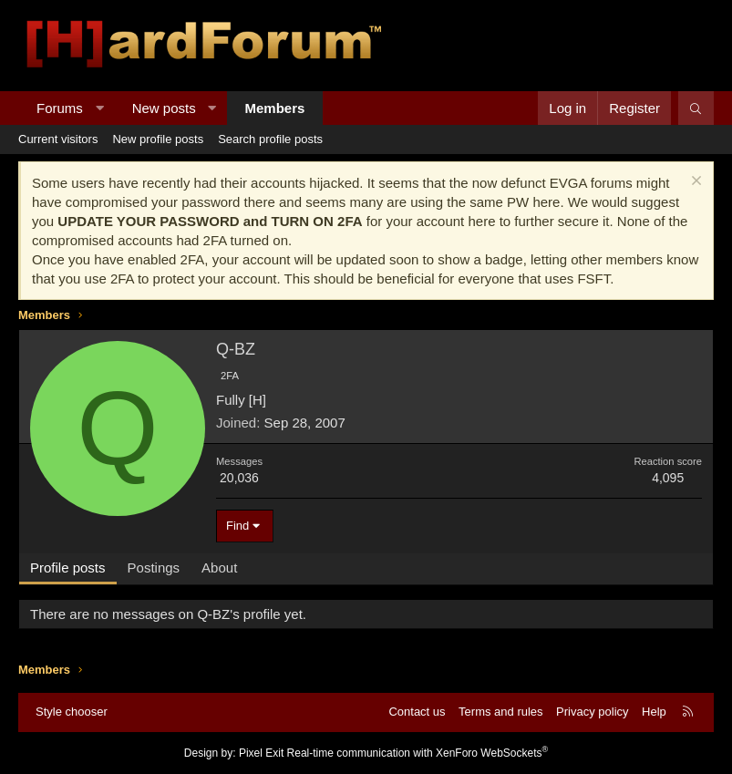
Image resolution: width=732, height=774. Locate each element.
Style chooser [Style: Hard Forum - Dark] (72, 711)
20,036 (239, 477)
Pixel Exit (261, 753)
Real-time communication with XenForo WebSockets (418, 753)
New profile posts (157, 139)
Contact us (416, 711)
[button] (99, 108)
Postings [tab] (154, 567)
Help (654, 711)
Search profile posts (270, 139)
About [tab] (219, 567)
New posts (164, 108)
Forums (59, 108)
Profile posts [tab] (68, 567)
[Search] (696, 108)
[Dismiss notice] (694, 182)
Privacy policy (592, 711)
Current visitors (58, 139)
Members (275, 108)
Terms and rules (500, 711)
